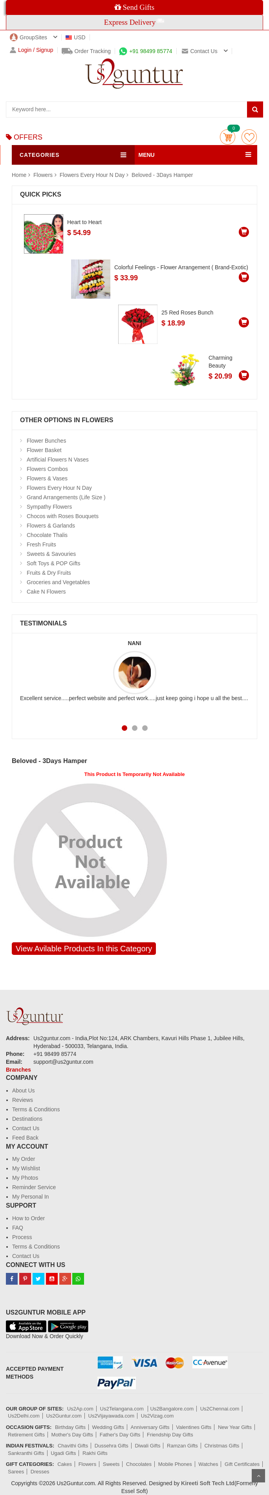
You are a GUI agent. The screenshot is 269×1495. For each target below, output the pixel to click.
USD (76, 37)
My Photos (25, 1178)
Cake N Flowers (46, 591)
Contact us (199, 51)
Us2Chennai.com (220, 1409)
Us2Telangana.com (122, 1409)
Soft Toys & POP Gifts (53, 563)
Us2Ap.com (80, 1409)
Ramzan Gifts (182, 1446)
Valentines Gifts (193, 1427)
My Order (23, 1159)
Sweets (111, 1464)
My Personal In (30, 1196)
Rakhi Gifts (95, 1453)
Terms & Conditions (36, 1109)
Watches (208, 1464)
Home (19, 175)
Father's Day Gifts (120, 1435)
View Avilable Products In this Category (84, 948)
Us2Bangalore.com (172, 1409)
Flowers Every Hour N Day (92, 175)
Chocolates (139, 1464)
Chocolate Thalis (47, 535)
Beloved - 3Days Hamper (162, 175)
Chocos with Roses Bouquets (63, 516)
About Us (23, 1090)
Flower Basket (44, 450)
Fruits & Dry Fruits (49, 573)
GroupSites (28, 37)
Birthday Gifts (70, 1427)
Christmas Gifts (221, 1446)
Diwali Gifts (147, 1446)
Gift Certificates (242, 1464)
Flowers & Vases (47, 478)
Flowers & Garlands (51, 525)
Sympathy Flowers (49, 507)
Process (22, 1237)
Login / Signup (31, 50)
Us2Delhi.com (24, 1416)
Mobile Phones (175, 1464)
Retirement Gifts (26, 1435)
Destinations (27, 1119)
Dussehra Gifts (111, 1446)
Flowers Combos (47, 469)
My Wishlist (26, 1168)
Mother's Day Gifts (72, 1435)
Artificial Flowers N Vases (58, 459)
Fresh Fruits (41, 544)
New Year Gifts (235, 1427)
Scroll (258, 1475)
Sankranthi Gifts (26, 1453)
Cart (227, 137)
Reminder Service (34, 1187)
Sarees (16, 1472)
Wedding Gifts (108, 1427)
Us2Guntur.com (64, 1416)
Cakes (64, 1464)
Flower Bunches (46, 441)
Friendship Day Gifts (170, 1435)
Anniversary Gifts (150, 1427)
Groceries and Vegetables (58, 582)
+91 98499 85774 (145, 51)
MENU (147, 155)
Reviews (22, 1100)
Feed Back (25, 1138)
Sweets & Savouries (51, 554)
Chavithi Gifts (73, 1446)
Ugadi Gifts (63, 1453)
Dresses (40, 1472)
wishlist (249, 137)
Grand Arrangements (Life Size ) (66, 497)
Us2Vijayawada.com (111, 1416)
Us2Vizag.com (157, 1416)
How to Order (28, 1218)
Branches (18, 1070)
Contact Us (25, 1128)
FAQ (17, 1228)
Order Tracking (86, 51)
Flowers (43, 175)
